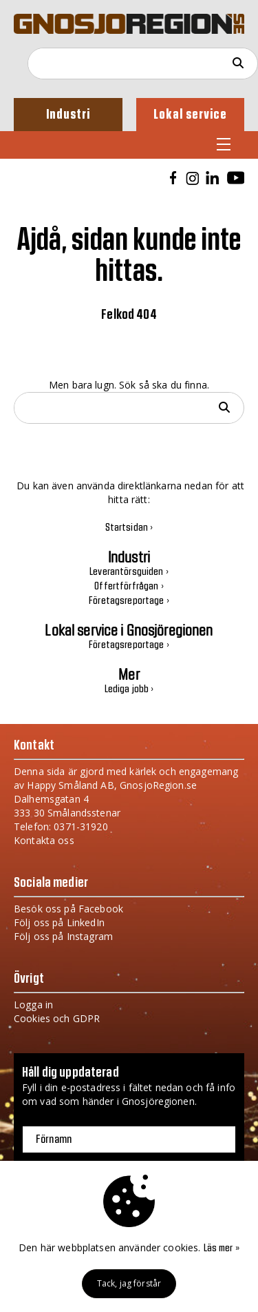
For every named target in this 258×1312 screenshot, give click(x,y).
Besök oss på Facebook (68, 908)
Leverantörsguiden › (129, 572)
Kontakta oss (44, 840)
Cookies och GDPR (57, 1018)
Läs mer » (221, 1248)
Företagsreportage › (129, 601)
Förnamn (54, 1139)
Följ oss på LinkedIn (59, 922)
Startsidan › (129, 528)
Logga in (33, 1004)
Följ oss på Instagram (63, 936)
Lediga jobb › (129, 689)
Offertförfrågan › (128, 586)
